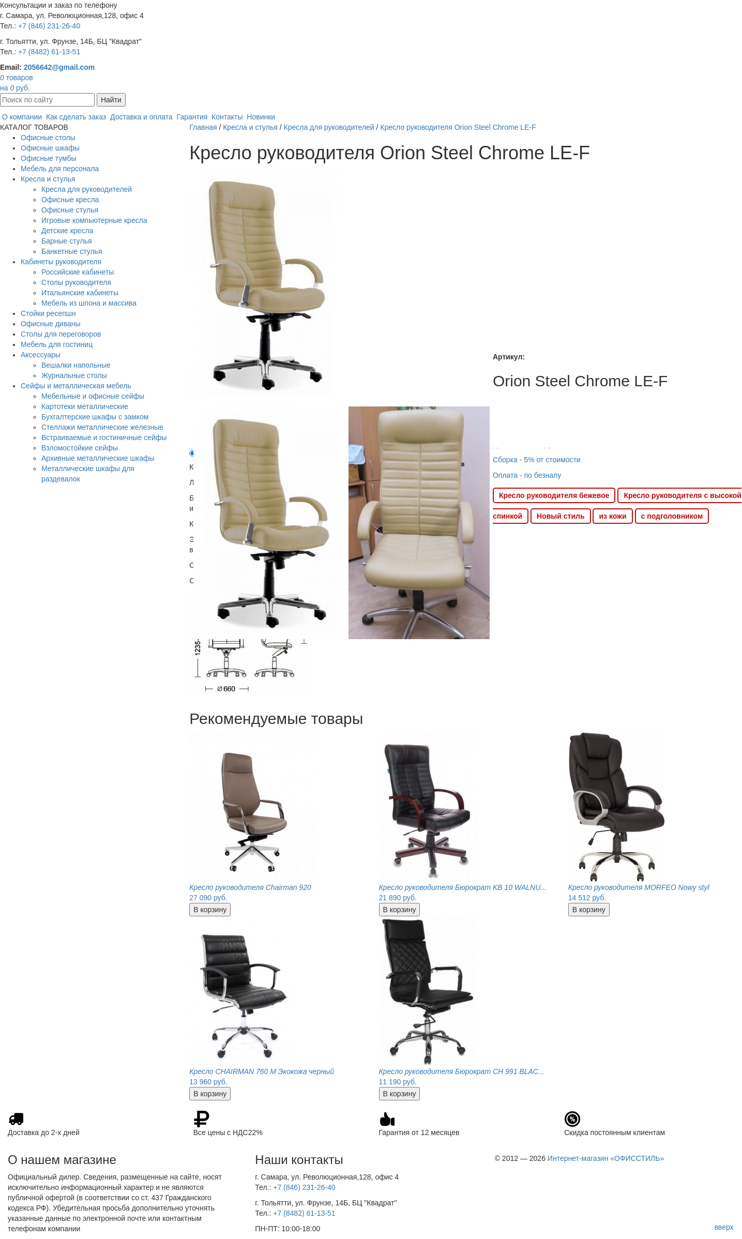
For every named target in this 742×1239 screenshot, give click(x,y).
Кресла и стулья (48, 179)
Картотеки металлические (84, 406)
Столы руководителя (76, 282)
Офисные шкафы (50, 148)
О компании (22, 117)
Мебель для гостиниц (57, 344)
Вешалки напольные (76, 365)
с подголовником (672, 516)
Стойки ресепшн (48, 313)
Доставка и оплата (141, 117)
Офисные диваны (51, 324)
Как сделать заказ (76, 117)
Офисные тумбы (49, 158)
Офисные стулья (69, 210)
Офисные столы (48, 137)
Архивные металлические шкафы (98, 458)
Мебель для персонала (60, 168)
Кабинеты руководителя (61, 262)
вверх (723, 1227)
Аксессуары (40, 355)
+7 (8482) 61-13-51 (49, 52)
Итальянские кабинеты (79, 293)
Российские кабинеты (77, 272)
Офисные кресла (70, 199)
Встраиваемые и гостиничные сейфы (103, 437)
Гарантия (192, 117)
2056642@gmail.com (59, 67)
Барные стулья (66, 241)
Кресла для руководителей (86, 189)
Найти (111, 100)
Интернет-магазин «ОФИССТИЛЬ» (606, 1158)
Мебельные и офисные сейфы (92, 396)
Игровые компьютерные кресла (94, 220)
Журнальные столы (74, 375)
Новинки (261, 117)
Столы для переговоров (61, 334)
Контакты (227, 117)
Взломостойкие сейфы (79, 448)
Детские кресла (67, 230)
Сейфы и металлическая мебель (76, 386)
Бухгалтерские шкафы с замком (94, 417)
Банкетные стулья (71, 251)
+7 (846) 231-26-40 (49, 26)
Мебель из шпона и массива (89, 303)
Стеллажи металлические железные (102, 427)
